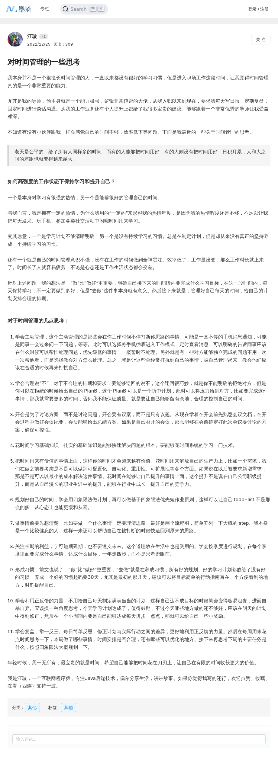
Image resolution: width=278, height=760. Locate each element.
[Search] (84, 9)
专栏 (44, 8)
